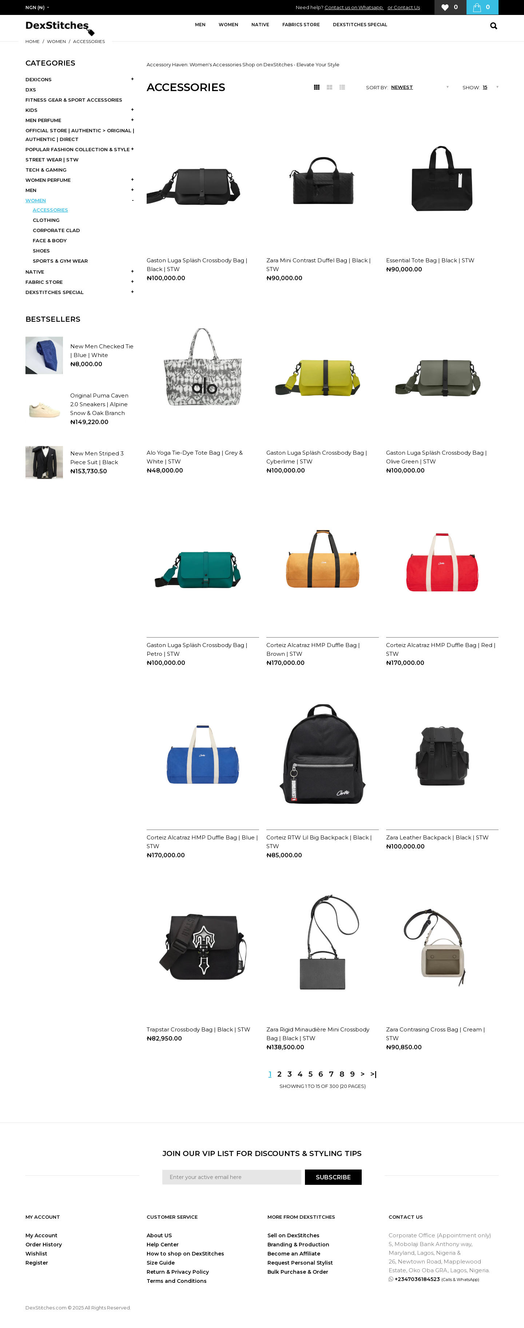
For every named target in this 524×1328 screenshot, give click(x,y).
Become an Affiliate (293, 1253)
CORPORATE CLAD (56, 230)
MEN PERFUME (43, 120)
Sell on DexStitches (293, 1235)
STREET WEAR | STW (52, 159)
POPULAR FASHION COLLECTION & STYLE (77, 149)
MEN (30, 190)
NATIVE (34, 272)
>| (373, 1074)
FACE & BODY (50, 240)
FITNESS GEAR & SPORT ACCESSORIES (73, 100)
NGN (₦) (35, 7)
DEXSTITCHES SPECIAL (54, 292)
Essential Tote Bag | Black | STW (430, 260)
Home (32, 41)
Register (36, 1263)
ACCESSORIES (89, 41)
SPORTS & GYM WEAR (60, 261)
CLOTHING (46, 220)
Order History (43, 1244)
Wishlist (36, 1253)
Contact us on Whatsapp (354, 7)
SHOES (41, 251)
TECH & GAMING (46, 170)
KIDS (31, 110)
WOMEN (56, 41)
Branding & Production (298, 1244)
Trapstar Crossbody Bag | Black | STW (198, 1029)
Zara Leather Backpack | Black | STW (437, 837)
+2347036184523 (437, 1279)
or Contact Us (404, 7)
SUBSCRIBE (333, 1177)
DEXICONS (38, 79)
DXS (30, 90)
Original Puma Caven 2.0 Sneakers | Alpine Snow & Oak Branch (99, 404)
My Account (41, 1235)
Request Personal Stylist (300, 1263)
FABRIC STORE (44, 282)
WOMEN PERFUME (48, 180)
